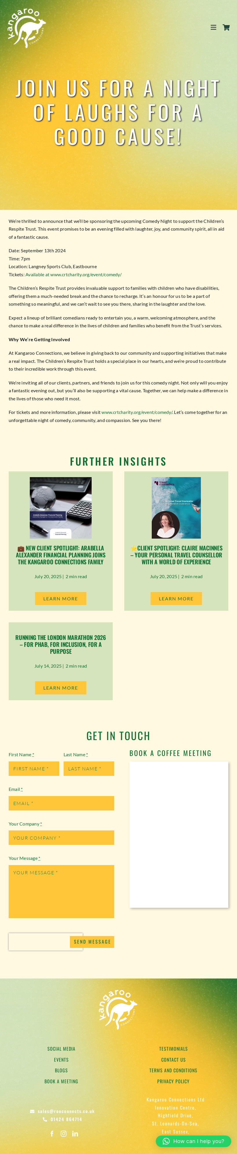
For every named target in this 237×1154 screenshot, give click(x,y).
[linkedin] (75, 1134)
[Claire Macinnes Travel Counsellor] (176, 479)
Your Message (24, 858)
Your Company (25, 823)
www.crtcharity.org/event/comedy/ (136, 412)
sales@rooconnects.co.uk (66, 1111)
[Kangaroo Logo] (27, 8)
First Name (21, 754)
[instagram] (63, 1134)
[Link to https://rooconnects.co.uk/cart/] (226, 27)
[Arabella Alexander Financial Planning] (60, 479)
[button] (193, 1141)
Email (16, 789)
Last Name (76, 754)
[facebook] (52, 1134)
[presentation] (46, 942)
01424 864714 (66, 1119)
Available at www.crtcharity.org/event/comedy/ (73, 274)
